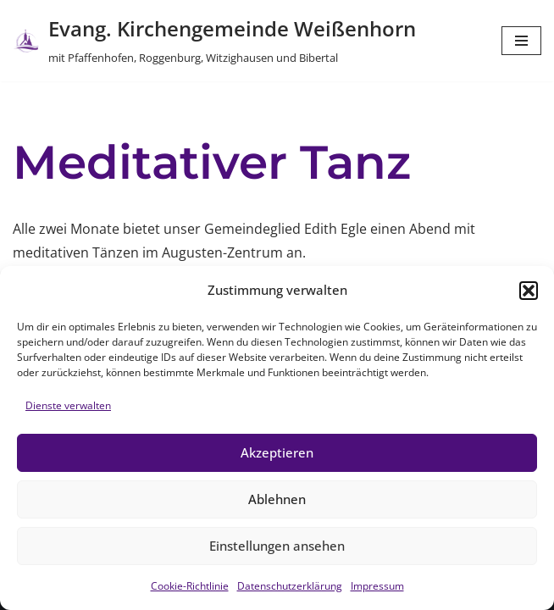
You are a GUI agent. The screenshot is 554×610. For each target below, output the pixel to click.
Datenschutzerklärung (289, 586)
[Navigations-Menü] (521, 40)
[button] (528, 290)
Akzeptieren (277, 452)
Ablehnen (277, 499)
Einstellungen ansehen (277, 545)
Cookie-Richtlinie (190, 586)
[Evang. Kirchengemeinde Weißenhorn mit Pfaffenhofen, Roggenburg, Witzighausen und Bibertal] (214, 40)
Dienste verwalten (68, 405)
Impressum (377, 586)
